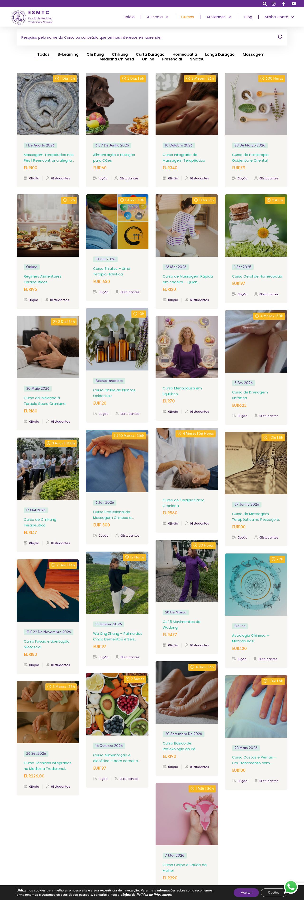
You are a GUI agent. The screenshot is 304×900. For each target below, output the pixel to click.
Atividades (219, 17)
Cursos (187, 17)
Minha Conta (279, 17)
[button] (265, 3)
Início (130, 17)
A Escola (158, 17)
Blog (248, 17)
